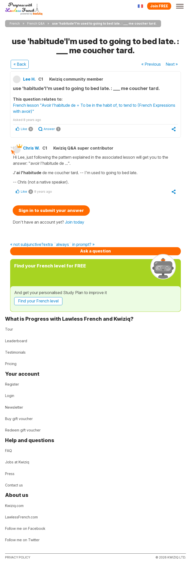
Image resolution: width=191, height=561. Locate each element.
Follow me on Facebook (25, 528)
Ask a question (95, 251)
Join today (74, 222)
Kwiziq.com (14, 505)
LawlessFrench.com (21, 517)
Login (9, 395)
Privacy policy (17, 557)
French (15, 23)
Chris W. (31, 148)
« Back (19, 64)
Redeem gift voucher (23, 430)
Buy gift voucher (19, 419)
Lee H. (29, 79)
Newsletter (14, 407)
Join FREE (159, 6)
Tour (9, 329)
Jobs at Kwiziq (17, 462)
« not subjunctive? (26, 244)
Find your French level (38, 300)
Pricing (10, 363)
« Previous (151, 64)
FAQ (8, 450)
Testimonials (15, 352)
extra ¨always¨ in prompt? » (69, 244)
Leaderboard (16, 341)
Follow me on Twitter (22, 540)
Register (12, 384)
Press (9, 474)
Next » (172, 64)
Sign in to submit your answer (51, 210)
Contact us (14, 485)
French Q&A (36, 23)
